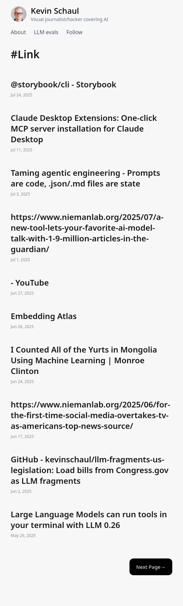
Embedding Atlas (91, 321)
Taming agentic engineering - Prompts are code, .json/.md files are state (91, 182)
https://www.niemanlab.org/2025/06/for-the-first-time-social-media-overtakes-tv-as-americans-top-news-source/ (91, 420)
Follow (74, 32)
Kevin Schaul (55, 10)
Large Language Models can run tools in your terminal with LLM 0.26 (91, 524)
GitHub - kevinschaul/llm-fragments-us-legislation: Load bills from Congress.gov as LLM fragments (91, 475)
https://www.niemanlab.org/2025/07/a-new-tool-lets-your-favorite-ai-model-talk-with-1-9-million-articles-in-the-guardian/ (91, 238)
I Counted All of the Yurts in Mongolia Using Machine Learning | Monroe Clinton (91, 365)
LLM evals (46, 32)
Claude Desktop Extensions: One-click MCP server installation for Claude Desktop (91, 133)
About (18, 32)
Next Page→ (151, 566)
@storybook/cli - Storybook (91, 89)
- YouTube (91, 287)
